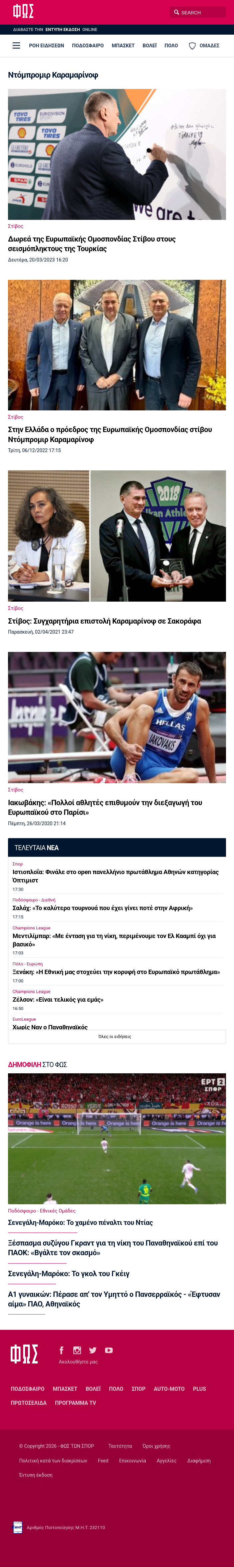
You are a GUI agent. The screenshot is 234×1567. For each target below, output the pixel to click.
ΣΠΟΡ (138, 1389)
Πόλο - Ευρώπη (28, 963)
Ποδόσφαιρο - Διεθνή (34, 899)
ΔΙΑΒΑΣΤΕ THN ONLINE (55, 29)
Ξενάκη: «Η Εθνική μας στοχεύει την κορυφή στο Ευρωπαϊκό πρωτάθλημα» (116, 972)
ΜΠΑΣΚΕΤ (123, 46)
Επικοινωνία (132, 1461)
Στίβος (15, 226)
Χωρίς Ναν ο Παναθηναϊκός (50, 1027)
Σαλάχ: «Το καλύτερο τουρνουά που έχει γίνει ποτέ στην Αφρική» (103, 908)
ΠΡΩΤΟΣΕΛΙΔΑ (29, 1403)
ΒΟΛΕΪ (150, 46)
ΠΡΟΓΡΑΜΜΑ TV (75, 1403)
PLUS (199, 1389)
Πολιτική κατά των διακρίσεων (53, 1461)
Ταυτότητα (120, 1446)
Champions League (31, 927)
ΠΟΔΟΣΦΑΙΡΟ (88, 46)
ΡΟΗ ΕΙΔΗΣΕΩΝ (46, 46)
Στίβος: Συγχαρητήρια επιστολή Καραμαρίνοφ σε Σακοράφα (104, 621)
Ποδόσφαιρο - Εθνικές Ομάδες (42, 1211)
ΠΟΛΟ (171, 46)
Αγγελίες (166, 1461)
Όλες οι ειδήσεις (115, 1036)
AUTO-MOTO (169, 1389)
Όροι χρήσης (156, 1446)
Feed (103, 1461)
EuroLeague (24, 1019)
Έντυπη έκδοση (36, 1475)
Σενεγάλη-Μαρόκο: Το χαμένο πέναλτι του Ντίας (80, 1223)
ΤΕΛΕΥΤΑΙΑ (36, 848)
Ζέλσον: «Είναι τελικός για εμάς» (58, 999)
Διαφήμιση (199, 1461)
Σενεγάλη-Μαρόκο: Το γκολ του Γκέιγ (68, 1274)
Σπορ (18, 863)
